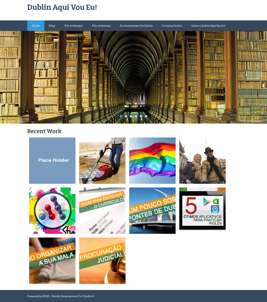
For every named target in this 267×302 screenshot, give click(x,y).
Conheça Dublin (172, 25)
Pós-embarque (101, 25)
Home (36, 25)
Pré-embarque (73, 25)
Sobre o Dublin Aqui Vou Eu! (208, 25)
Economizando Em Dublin (136, 25)
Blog (52, 25)
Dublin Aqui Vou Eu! (62, 7)
